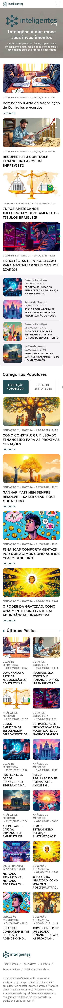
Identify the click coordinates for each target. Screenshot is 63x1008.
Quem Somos (10, 963)
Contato (45, 963)
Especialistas (29, 963)
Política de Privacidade (36, 969)
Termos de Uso (11, 969)
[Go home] (14, 4)
